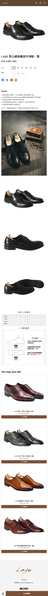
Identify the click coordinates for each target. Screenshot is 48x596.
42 (26, 68)
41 (22, 68)
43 (31, 68)
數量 (2, 72)
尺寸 (2, 68)
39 (14, 68)
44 (35, 68)
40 (18, 68)
